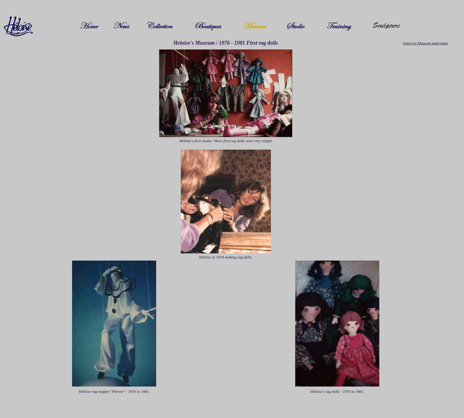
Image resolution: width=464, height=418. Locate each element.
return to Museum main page (425, 43)
